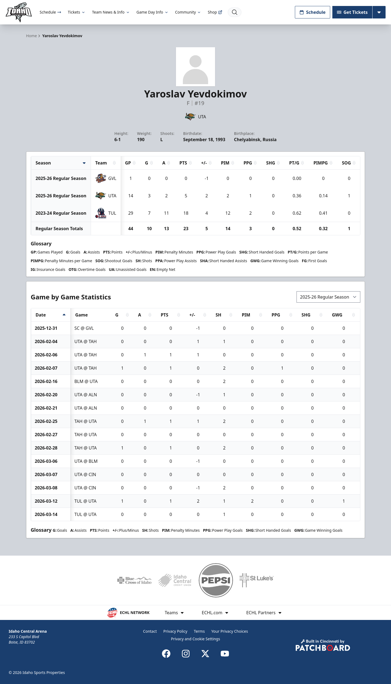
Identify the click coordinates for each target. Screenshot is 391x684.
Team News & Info (111, 12)
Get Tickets (352, 12)
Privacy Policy (175, 631)
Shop (215, 12)
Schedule (50, 12)
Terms (199, 631)
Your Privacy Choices (229, 631)
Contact (150, 631)
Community (188, 12)
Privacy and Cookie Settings (195, 638)
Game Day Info (153, 12)
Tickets (77, 12)
